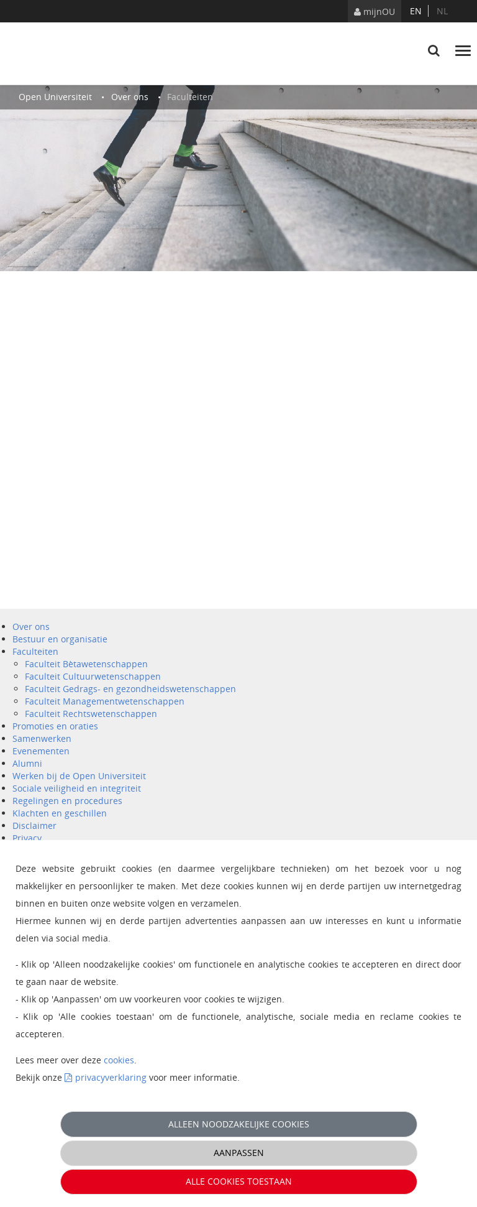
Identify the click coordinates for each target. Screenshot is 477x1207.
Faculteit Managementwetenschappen (104, 701)
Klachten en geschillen (59, 813)
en (416, 11)
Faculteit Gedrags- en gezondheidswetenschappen (130, 689)
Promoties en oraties (55, 726)
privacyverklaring (111, 1077)
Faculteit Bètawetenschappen (86, 664)
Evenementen (41, 751)
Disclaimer (34, 825)
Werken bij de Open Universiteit (79, 776)
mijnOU (374, 11)
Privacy (27, 838)
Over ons (31, 626)
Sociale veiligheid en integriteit (76, 788)
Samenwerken (41, 738)
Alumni (27, 763)
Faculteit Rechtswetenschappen (91, 713)
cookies (119, 1060)
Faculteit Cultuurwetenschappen (93, 676)
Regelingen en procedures (67, 801)
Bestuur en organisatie (59, 639)
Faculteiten (35, 651)
